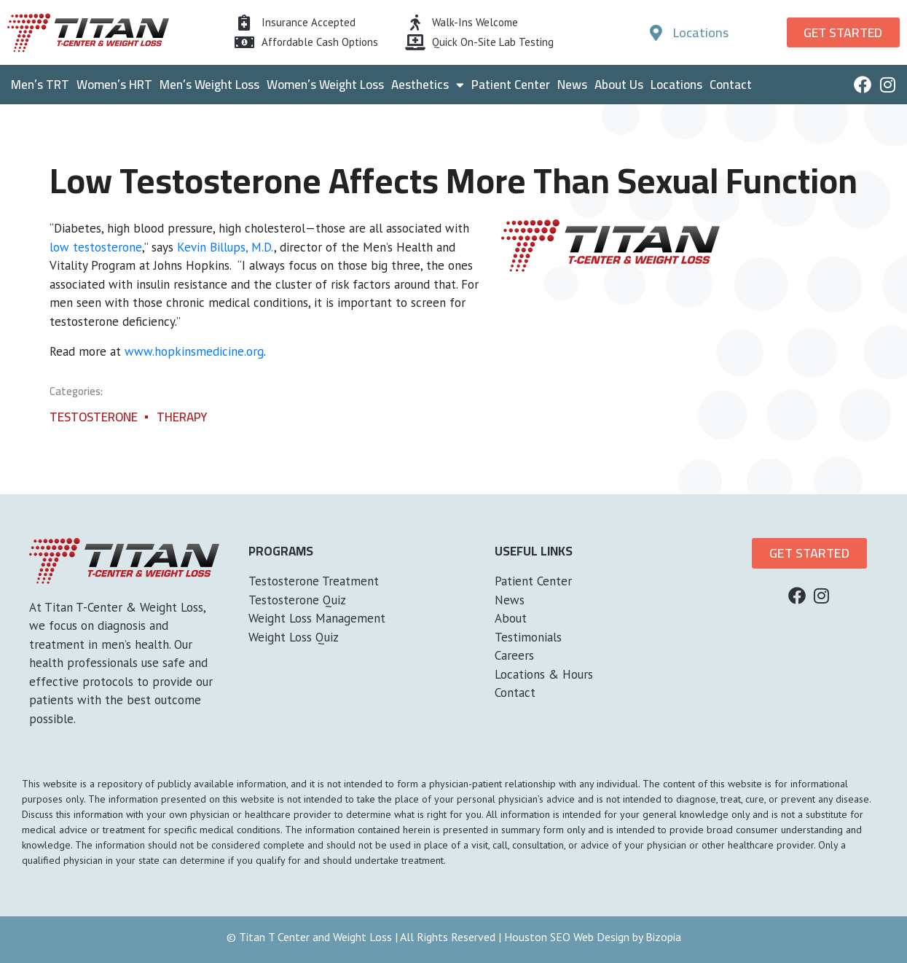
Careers (514, 655)
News (572, 84)
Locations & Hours (544, 674)
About (511, 618)
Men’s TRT (40, 84)
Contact (731, 84)
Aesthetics (427, 84)
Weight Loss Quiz (293, 637)
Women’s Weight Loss (325, 84)
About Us (618, 84)
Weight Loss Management (316, 618)
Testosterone (94, 417)
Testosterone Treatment (313, 581)
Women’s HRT (114, 84)
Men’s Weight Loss (209, 84)
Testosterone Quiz (297, 600)
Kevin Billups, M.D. (225, 247)
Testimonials (528, 637)
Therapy (182, 417)
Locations (676, 84)
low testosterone (96, 247)
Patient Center (510, 84)
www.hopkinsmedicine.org (194, 351)
